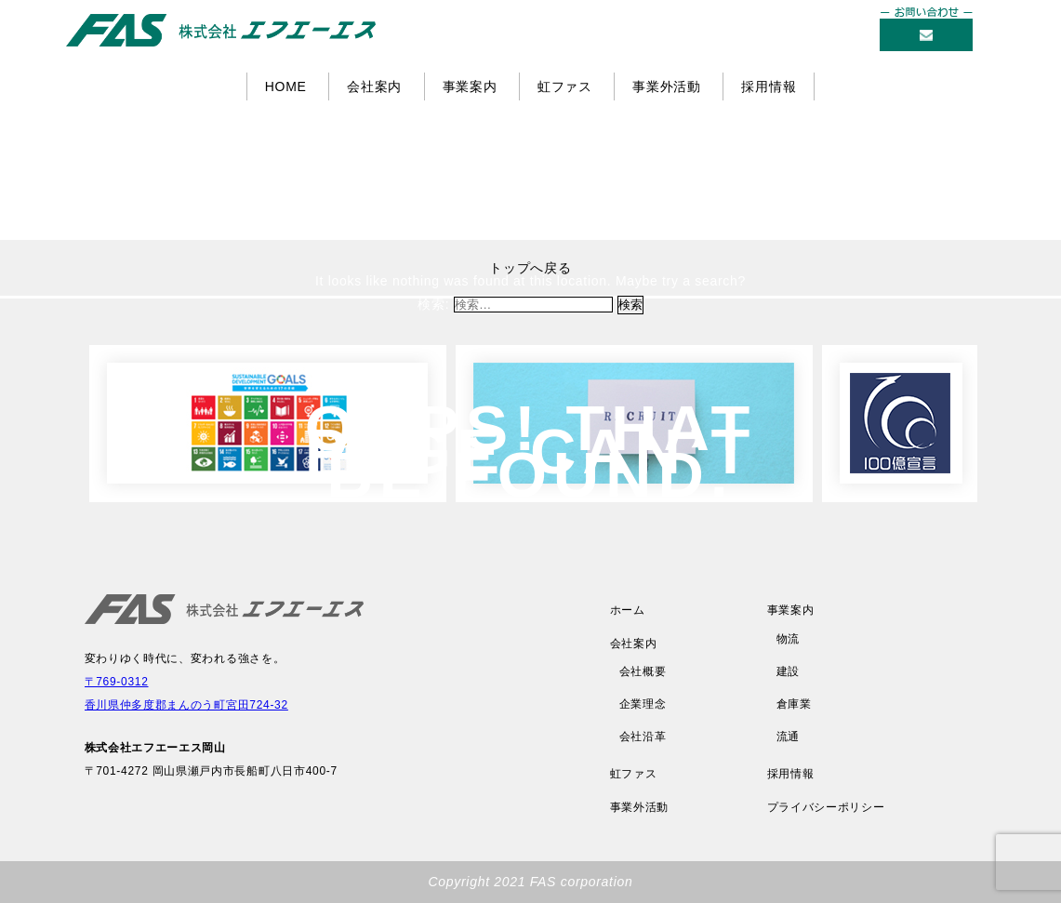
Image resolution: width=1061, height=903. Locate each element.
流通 (788, 736)
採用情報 (768, 86)
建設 (788, 671)
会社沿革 (643, 736)
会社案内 (374, 86)
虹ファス (564, 86)
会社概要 (643, 671)
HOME (286, 86)
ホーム (627, 610)
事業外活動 (666, 86)
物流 (788, 638)
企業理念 (643, 703)
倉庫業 (794, 703)
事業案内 (470, 86)
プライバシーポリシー (826, 807)
